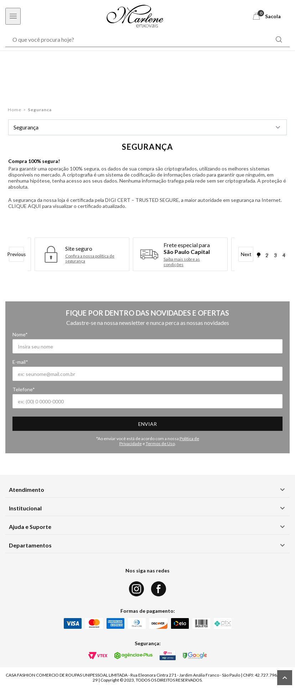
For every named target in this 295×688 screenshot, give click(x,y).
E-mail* (20, 362)
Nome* (20, 334)
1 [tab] (258, 254)
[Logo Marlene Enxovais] (135, 16)
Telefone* (23, 389)
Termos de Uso (160, 443)
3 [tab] (275, 254)
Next (246, 254)
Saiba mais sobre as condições (182, 262)
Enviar (147, 424)
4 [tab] (284, 254)
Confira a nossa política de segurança (89, 259)
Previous (16, 254)
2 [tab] (266, 254)
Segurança (147, 127)
